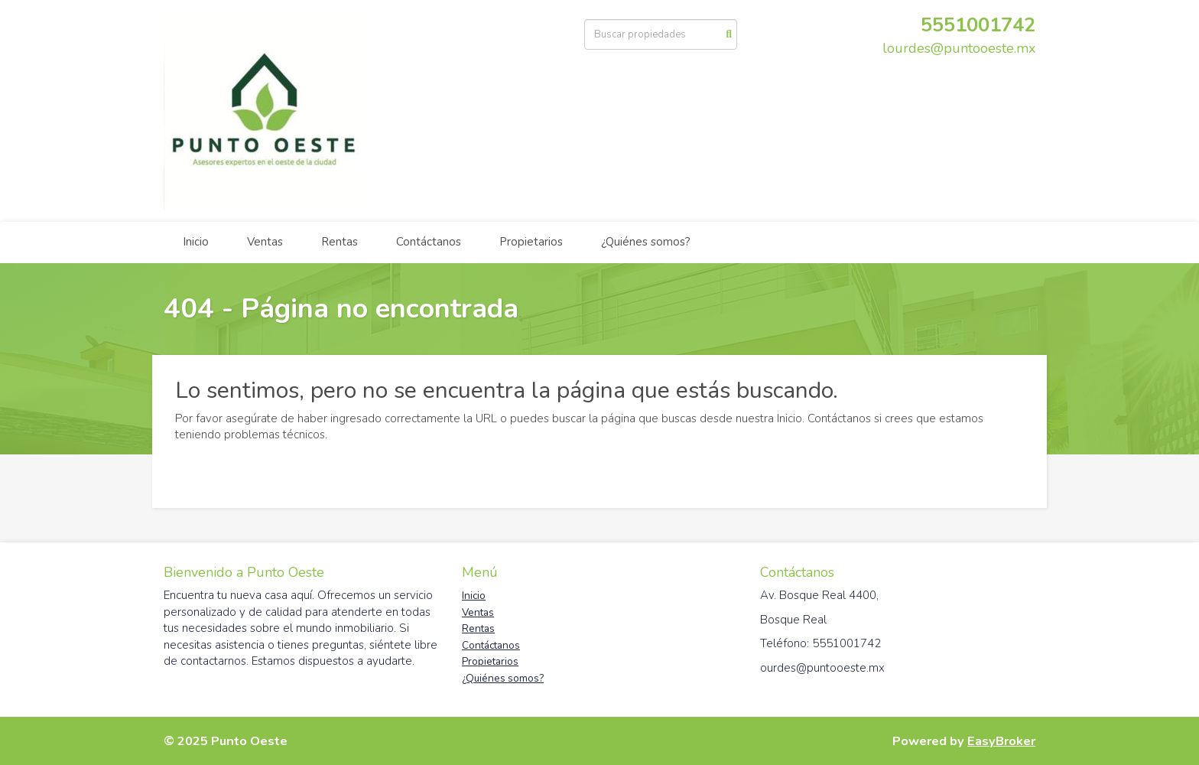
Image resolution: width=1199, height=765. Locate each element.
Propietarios (531, 241)
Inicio (196, 241)
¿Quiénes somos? (645, 241)
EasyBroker (1001, 741)
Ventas (265, 241)
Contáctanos (428, 241)
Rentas (339, 241)
